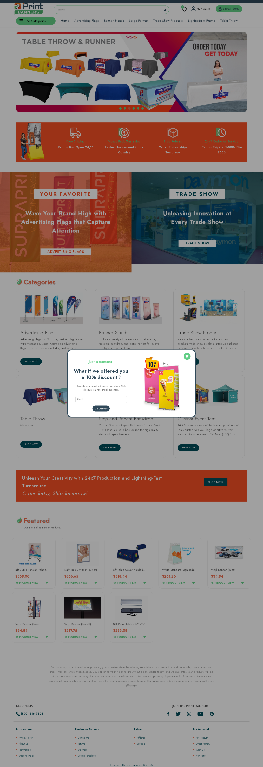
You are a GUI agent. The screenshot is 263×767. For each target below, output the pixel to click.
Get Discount (101, 408)
